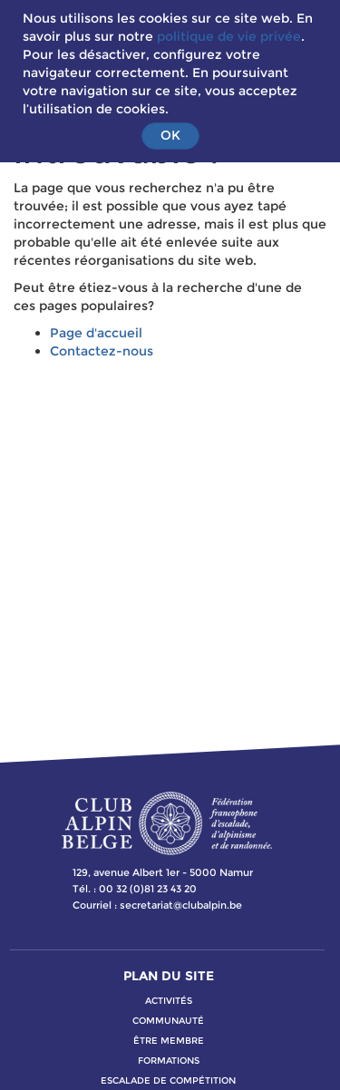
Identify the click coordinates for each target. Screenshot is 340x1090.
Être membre (168, 1040)
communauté (168, 1021)
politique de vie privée (229, 36)
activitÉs (168, 1001)
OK (170, 135)
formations (168, 1060)
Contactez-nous (101, 351)
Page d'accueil (96, 333)
